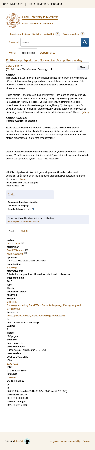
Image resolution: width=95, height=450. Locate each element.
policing (18, 315)
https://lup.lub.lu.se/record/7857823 (24, 221)
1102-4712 (12, 363)
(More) (85, 112)
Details (12, 231)
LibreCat (22, 441)
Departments (47, 52)
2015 (9, 69)
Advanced (13, 42)
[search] (50, 42)
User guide (53, 441)
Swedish (11, 377)
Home (12, 52)
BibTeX (24, 231)
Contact (86, 441)
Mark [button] (82, 67)
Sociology (12, 302)
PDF (23, 186)
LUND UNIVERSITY (12, 4)
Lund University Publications (40, 17)
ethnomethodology (41, 315)
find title (19, 209)
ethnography (58, 315)
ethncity (27, 315)
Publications (28, 52)
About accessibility (70, 441)
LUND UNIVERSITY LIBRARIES (45, 4)
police (10, 315)
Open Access (12, 186)
